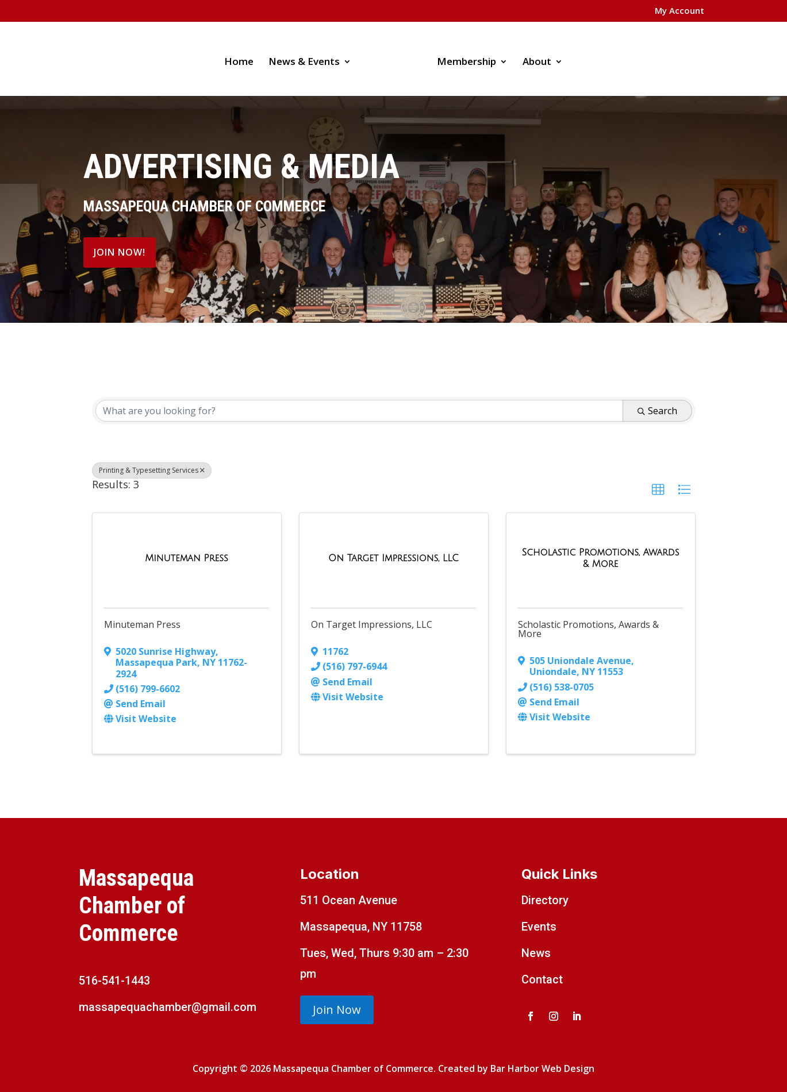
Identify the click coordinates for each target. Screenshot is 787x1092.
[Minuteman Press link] (186, 558)
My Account (679, 11)
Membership (462, 58)
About (533, 58)
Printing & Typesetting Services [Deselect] (152, 470)
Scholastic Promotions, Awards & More (588, 629)
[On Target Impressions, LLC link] (393, 558)
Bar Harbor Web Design (542, 1068)
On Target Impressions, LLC (371, 624)
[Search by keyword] (359, 411)
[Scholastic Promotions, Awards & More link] (601, 558)
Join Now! (119, 252)
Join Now (337, 1009)
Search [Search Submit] (657, 410)
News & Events (308, 58)
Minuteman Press (142, 624)
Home (243, 58)
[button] (658, 490)
